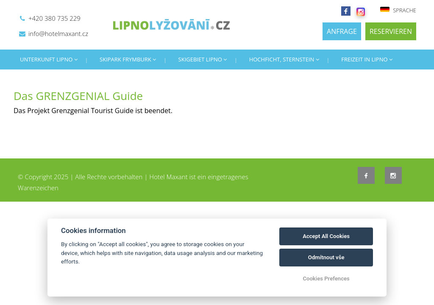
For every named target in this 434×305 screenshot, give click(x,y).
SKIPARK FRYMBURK (128, 59)
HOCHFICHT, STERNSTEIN (284, 59)
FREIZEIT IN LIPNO (366, 59)
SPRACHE (398, 10)
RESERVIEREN (391, 31)
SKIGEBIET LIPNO (202, 59)
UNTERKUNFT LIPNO (49, 59)
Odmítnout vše (326, 257)
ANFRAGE (342, 31)
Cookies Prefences (326, 278)
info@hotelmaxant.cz (58, 33)
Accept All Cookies (326, 236)
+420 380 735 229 (54, 18)
